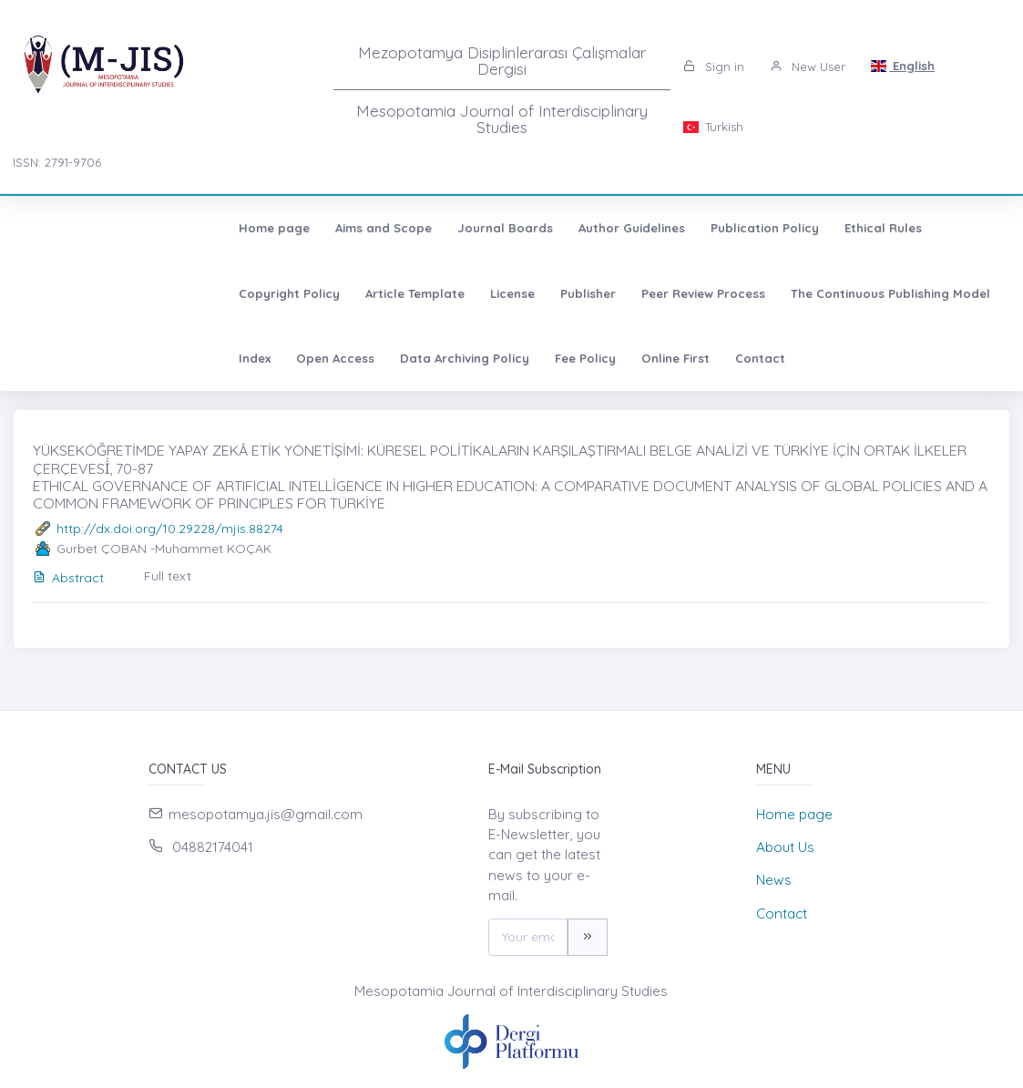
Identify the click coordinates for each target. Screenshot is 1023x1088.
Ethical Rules (679, 228)
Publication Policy (560, 228)
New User (807, 66)
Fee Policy (906, 293)
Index (576, 293)
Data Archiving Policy (786, 293)
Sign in (713, 66)
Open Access (657, 293)
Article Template (919, 228)
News (774, 879)
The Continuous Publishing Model (435, 293)
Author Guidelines (427, 228)
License (57, 293)
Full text (167, 576)
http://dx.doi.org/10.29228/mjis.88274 (169, 528)
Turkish (713, 126)
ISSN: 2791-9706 (57, 162)
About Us (785, 847)
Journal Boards (301, 228)
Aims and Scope (179, 228)
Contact (153, 358)
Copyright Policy (793, 228)
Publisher (132, 293)
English (903, 65)
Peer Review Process (248, 293)
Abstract (68, 578)
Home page (70, 228)
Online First (69, 358)
